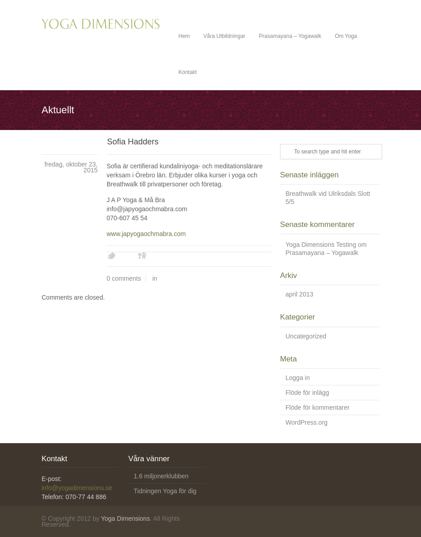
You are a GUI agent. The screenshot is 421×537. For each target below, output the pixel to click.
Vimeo (158, 255)
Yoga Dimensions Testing (320, 244)
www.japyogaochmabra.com (146, 233)
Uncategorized (305, 336)
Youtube (174, 255)
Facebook (126, 255)
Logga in (297, 377)
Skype (190, 255)
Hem (184, 36)
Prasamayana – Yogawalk (290, 36)
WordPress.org (306, 422)
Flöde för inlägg (307, 392)
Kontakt (187, 72)
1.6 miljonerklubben (161, 476)
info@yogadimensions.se (77, 487)
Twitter (111, 255)
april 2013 (299, 294)
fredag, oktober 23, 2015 (71, 167)
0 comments (124, 278)
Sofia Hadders (133, 141)
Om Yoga (346, 36)
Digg (142, 255)
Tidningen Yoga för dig (165, 491)
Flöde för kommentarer (317, 407)
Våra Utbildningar (224, 36)
